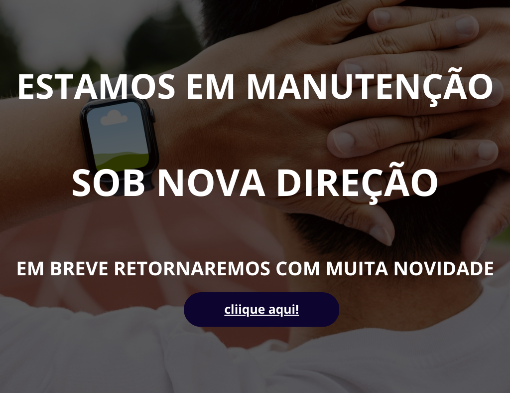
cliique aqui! (261, 309)
